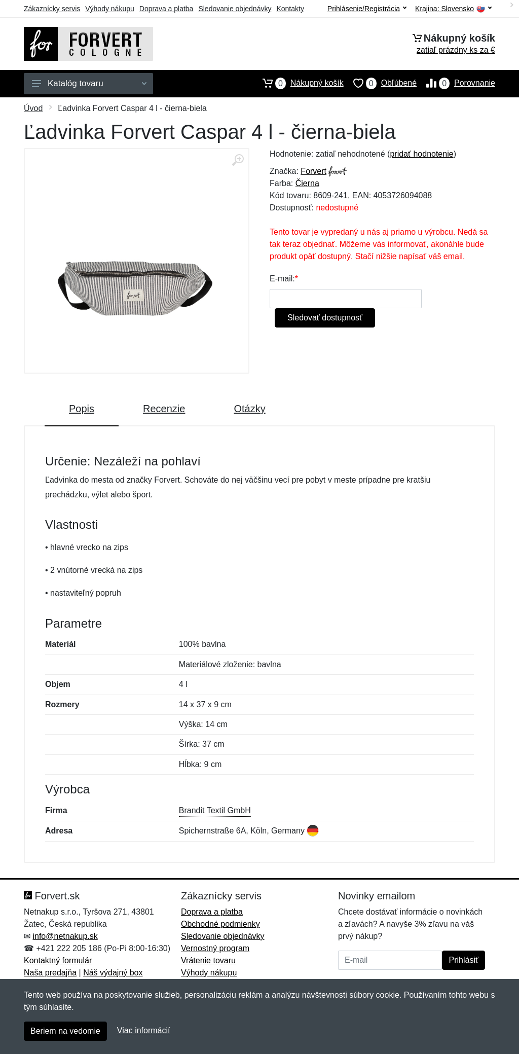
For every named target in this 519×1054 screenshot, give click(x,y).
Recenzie (164, 408)
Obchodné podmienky (220, 924)
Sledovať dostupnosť (324, 317)
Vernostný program (215, 948)
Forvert (313, 171)
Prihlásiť (463, 960)
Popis (81, 408)
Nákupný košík (298, 83)
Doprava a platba (166, 9)
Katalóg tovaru (89, 83)
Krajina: (453, 9)
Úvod (33, 108)
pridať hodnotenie (421, 154)
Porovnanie (456, 83)
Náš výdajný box (112, 972)
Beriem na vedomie (65, 1031)
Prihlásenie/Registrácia (366, 8)
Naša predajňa (50, 972)
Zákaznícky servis (52, 9)
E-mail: (282, 278)
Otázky (249, 408)
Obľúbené (380, 83)
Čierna (307, 183)
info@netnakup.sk (64, 936)
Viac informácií (143, 1030)
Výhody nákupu (109, 9)
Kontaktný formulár (58, 960)
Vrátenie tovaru (208, 960)
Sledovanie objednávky (234, 9)
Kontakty (290, 9)
